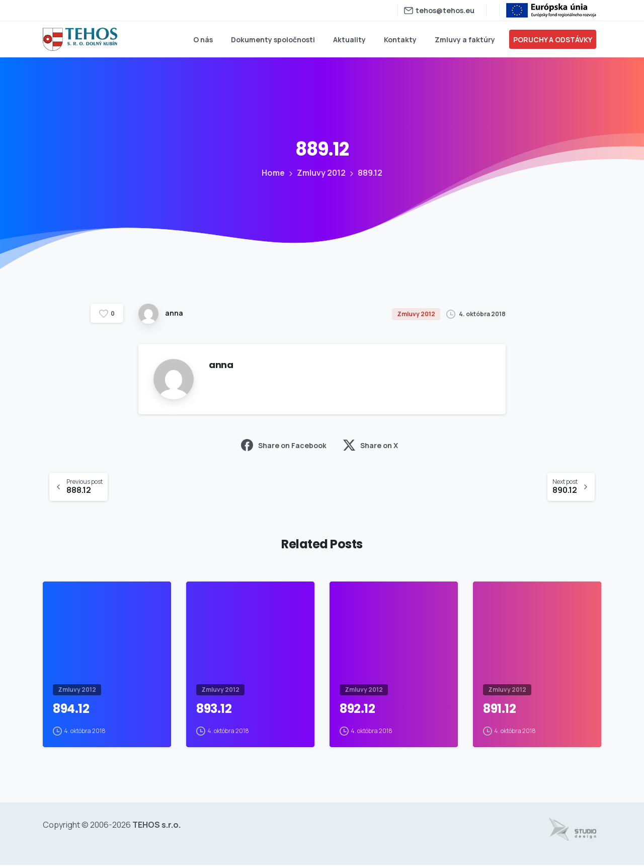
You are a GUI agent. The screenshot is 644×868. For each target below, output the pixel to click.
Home (272, 172)
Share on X (370, 445)
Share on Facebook (284, 445)
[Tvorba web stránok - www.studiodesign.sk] (572, 832)
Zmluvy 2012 (320, 172)
